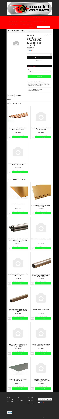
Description (11, 95)
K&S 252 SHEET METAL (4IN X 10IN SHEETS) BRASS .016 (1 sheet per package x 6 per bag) (41, 205)
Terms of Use (31, 397)
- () (31, 27)
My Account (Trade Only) (10, 398)
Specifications (19, 95)
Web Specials (43, 20)
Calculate (39, 76)
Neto (43, 417)
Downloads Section (13, 24)
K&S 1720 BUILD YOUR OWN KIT (41, 309)
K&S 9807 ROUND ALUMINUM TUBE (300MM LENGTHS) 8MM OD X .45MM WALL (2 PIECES (18, 345)
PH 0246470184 (37, 17)
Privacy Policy (31, 400)
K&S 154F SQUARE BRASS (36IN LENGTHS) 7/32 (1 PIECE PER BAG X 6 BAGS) (41, 380)
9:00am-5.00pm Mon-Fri (25, 20)
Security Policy (31, 402)
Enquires (30, 17)
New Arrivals (36, 20)
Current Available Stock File (26, 24)
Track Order (10, 401)
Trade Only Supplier (13, 20)
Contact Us (23, 17)
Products (11, 17)
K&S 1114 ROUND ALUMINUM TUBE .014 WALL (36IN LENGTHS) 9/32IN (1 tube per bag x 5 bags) (18, 240)
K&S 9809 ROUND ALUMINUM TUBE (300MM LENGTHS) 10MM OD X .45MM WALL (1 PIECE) (41, 275)
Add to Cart (39, 57)
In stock (20, 137)
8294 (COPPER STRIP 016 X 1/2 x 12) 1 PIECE (41, 239)
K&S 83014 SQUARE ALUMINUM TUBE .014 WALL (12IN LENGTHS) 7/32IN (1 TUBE (18, 310)
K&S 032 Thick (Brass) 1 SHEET (18, 204)
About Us (17, 17)
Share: (30, 50)
